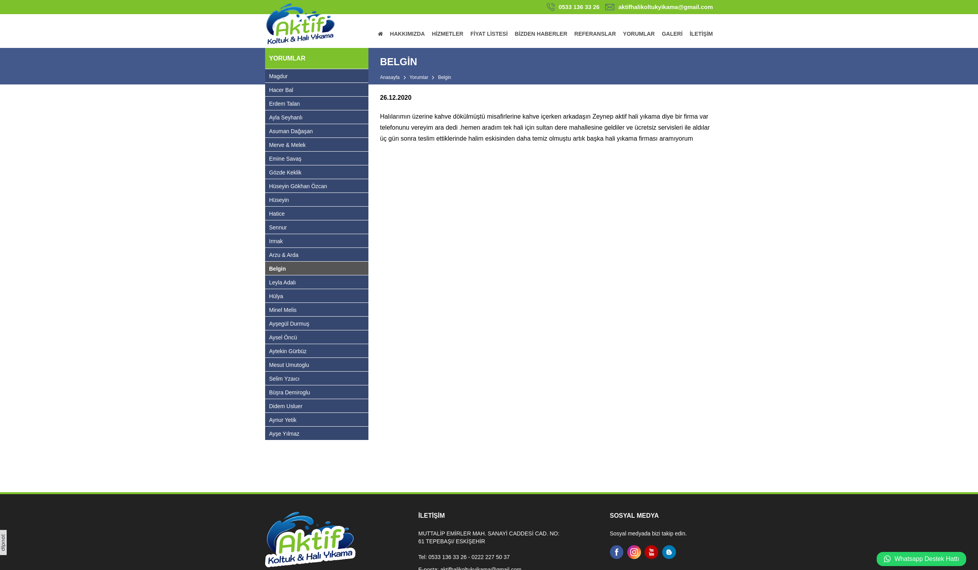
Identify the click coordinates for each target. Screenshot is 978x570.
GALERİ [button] (672, 34)
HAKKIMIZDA (407, 34)
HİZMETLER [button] (447, 34)
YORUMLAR (639, 34)
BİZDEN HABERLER (541, 34)
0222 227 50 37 (490, 557)
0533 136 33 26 (579, 7)
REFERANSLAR (595, 34)
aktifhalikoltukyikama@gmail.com (665, 7)
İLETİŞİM (701, 34)
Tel (421, 557)
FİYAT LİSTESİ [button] (489, 34)
